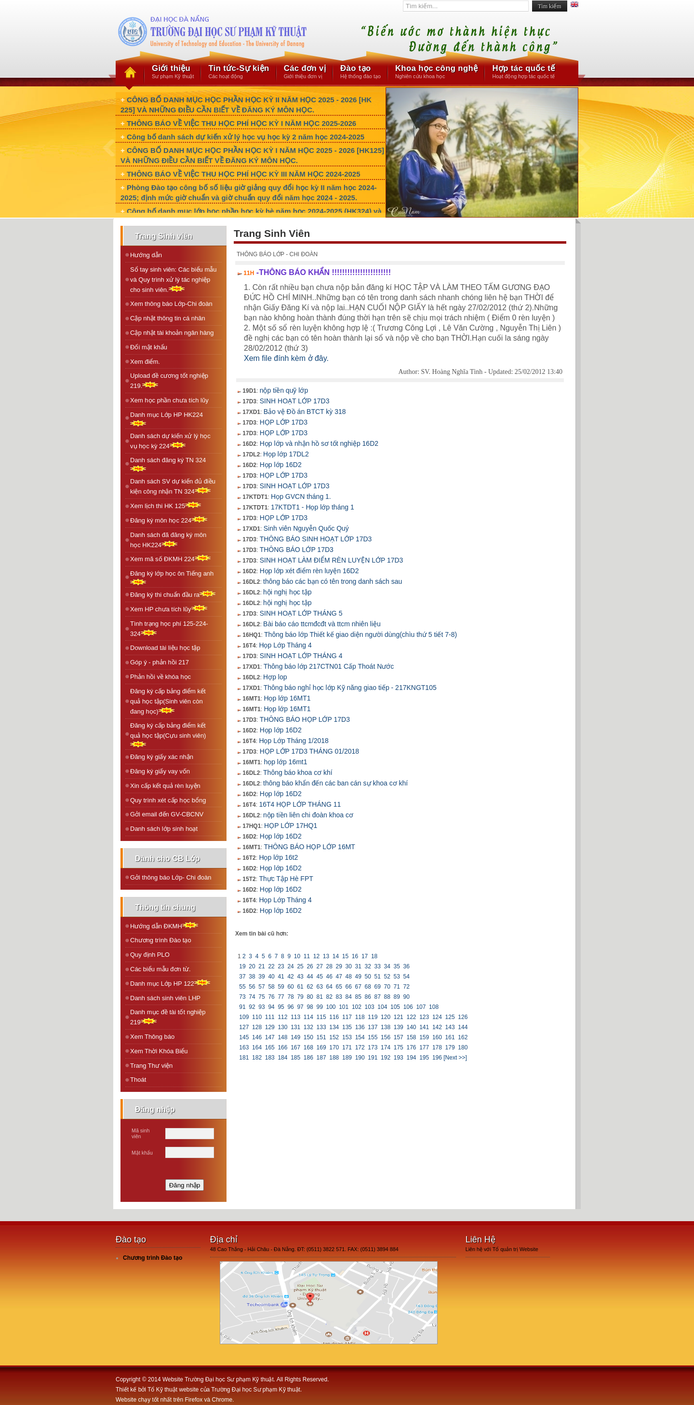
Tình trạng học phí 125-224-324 (169, 628)
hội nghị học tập (287, 592)
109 (244, 1017)
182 (257, 1057)
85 (358, 996)
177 (424, 1047)
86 (368, 996)
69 (377, 986)
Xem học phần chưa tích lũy (169, 400)
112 (282, 1017)
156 (385, 1037)
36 (406, 966)
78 (290, 996)
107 (420, 1007)
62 (310, 986)
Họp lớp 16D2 (281, 464)
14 (336, 956)
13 (326, 956)
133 (321, 1027)
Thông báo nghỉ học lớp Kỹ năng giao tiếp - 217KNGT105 (350, 687)
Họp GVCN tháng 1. (301, 496)
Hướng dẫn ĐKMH (164, 926)
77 (281, 996)
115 (321, 1017)
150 (308, 1037)
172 (359, 1047)
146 (257, 1037)
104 (382, 1007)
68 (368, 986)
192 (385, 1057)
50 (368, 976)
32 (368, 966)
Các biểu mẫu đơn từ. (160, 969)
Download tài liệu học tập (165, 647)
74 (252, 996)
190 (359, 1057)
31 (358, 966)
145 (244, 1037)
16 (355, 956)
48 (348, 976)
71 (396, 986)
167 (295, 1047)
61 (300, 986)
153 (347, 1037)
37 (242, 976)
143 (449, 1027)
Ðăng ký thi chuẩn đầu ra (172, 594)
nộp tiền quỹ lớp (284, 390)
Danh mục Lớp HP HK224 (166, 419)
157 (398, 1037)
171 (347, 1047)
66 (348, 986)
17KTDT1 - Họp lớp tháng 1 (312, 507)
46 (329, 976)
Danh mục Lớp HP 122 (170, 983)
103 (369, 1007)
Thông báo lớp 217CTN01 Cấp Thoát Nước (329, 666)
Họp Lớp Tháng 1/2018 (293, 740)
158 (411, 1037)
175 (398, 1047)
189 (347, 1057)
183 (269, 1057)
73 (242, 996)
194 (411, 1057)
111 (269, 1017)
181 (244, 1057)
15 (345, 956)
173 (372, 1047)
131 (295, 1027)
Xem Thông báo (152, 1036)
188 (334, 1057)
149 (295, 1037)
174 (385, 1047)
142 (437, 1027)
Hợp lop (275, 677)
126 (462, 1017)
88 (387, 996)
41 (281, 976)
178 (437, 1047)
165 (269, 1047)
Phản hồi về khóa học (160, 676)
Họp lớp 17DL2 (286, 454)
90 (406, 996)
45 (319, 976)
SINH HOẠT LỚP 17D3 (295, 401)
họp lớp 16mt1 (285, 762)
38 (252, 976)
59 (281, 986)
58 (271, 986)
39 (262, 976)
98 (310, 1007)
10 (297, 956)
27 (319, 966)
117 (347, 1017)
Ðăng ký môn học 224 (168, 520)
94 (271, 1007)
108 (433, 1007)
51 (377, 976)
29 (339, 966)
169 (321, 1047)
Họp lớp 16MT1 (287, 698)
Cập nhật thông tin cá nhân (167, 318)
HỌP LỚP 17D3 (283, 422)
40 (271, 976)
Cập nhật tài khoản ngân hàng (172, 332)
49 (358, 976)
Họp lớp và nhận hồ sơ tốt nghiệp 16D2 (319, 443)
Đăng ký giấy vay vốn (160, 771)
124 (437, 1017)
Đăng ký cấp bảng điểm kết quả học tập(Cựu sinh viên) (168, 734)
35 (396, 966)
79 (300, 996)
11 (306, 956)
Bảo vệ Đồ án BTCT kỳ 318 (305, 411)
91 (242, 1007)
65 (339, 986)
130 (282, 1027)
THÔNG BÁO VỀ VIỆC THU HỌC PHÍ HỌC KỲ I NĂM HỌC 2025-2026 (241, 123)
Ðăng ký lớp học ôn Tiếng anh (172, 577)
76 (271, 996)
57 (262, 986)
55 (242, 986)
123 (424, 1017)
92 (252, 1007)
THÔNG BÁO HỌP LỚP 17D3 (305, 719)
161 (449, 1037)
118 (359, 1017)
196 (437, 1057)
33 (377, 966)
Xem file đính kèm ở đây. (286, 358)
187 (321, 1057)
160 (437, 1037)
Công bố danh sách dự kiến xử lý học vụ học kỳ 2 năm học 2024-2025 (245, 137)
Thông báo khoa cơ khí (298, 772)
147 (269, 1037)
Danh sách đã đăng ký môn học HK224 (168, 540)
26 (310, 966)
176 (411, 1047)
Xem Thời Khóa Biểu (159, 1051)
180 (462, 1047)
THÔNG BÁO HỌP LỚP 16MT (309, 847)
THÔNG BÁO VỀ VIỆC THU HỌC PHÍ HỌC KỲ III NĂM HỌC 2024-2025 (243, 174)
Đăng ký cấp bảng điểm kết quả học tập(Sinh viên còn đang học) (168, 701)
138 (385, 1027)
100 (330, 1007)
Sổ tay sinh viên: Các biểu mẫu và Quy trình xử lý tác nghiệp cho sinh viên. (173, 279)
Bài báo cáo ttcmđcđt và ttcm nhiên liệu (322, 624)
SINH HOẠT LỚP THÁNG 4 (301, 656)
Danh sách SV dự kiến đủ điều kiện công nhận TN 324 (172, 486)
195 (424, 1057)
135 (347, 1027)
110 (257, 1017)
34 (387, 966)
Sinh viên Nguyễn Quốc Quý (306, 528)
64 (329, 986)
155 (372, 1037)
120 (385, 1017)
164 (257, 1047)
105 (395, 1007)
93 (262, 1007)
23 (281, 966)
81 (319, 996)
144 (462, 1027)
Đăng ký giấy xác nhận (161, 756)
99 (319, 1007)
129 (269, 1027)
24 (290, 966)
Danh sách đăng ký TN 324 (168, 464)
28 (329, 966)
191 (372, 1057)
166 (282, 1047)
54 (406, 976)
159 (424, 1037)
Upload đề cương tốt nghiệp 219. (169, 380)
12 (316, 956)
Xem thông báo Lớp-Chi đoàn (171, 303)
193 (398, 1057)
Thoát (138, 1079)
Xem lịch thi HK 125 (165, 505)
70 (387, 986)
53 (396, 976)
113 (295, 1017)
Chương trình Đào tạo (160, 940)
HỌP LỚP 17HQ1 (290, 825)
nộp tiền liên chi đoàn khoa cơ (308, 815)
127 (244, 1027)
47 (339, 976)
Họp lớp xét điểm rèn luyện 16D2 (309, 571)
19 (242, 966)
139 (398, 1027)
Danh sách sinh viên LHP (165, 998)
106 (407, 1007)
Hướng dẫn (146, 255)
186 (308, 1057)
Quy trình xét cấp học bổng (168, 800)
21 (262, 966)
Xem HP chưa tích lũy (168, 609)
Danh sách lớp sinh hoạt (164, 828)
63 (319, 986)
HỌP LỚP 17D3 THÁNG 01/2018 (309, 751)
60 (290, 986)
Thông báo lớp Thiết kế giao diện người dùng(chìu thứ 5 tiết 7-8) (360, 634)
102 (356, 1007)
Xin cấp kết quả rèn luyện (165, 785)
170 (334, 1047)
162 (462, 1037)
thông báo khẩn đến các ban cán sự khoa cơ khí (335, 783)
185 (295, 1057)
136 (359, 1027)
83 (339, 996)
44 (310, 976)
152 (334, 1037)
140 (411, 1027)
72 (406, 986)
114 (308, 1017)
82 (329, 996)
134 (334, 1027)
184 (282, 1057)
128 (257, 1027)
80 (310, 996)
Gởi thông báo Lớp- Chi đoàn (171, 877)
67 (358, 986)
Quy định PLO (150, 954)
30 (348, 966)
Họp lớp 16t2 (278, 857)
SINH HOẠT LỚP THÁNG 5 (301, 613)
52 (387, 976)
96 (290, 1007)
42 (290, 976)
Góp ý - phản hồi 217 (159, 662)
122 (411, 1017)
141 (424, 1027)
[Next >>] (455, 1057)
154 (359, 1037)
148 (282, 1037)
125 (449, 1017)
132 (308, 1027)
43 (300, 976)
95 (281, 1007)
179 (449, 1047)
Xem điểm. (145, 361)
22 (271, 966)
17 (365, 956)
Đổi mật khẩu (148, 347)
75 (262, 996)
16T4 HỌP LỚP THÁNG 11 (300, 804)
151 (321, 1037)
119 (372, 1017)
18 (374, 956)
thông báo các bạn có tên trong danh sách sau (332, 581)
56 (252, 986)
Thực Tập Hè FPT (286, 878)
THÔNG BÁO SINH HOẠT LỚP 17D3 (316, 539)
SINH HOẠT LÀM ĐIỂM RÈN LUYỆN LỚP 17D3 (331, 560)
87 (377, 996)
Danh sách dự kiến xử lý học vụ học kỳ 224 (170, 441)
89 (396, 996)
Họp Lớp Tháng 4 (285, 645)
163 (244, 1047)
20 (252, 966)
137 (372, 1027)
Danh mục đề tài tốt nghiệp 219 (167, 1017)
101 (343, 1007)
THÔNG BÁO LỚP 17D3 (297, 549)
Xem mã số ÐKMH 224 (170, 558)
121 (398, 1017)
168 (308, 1047)
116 (334, 1017)
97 (300, 1007)
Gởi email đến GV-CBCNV (166, 814)
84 (348, 996)
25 (300, 966)
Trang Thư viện (151, 1065)
